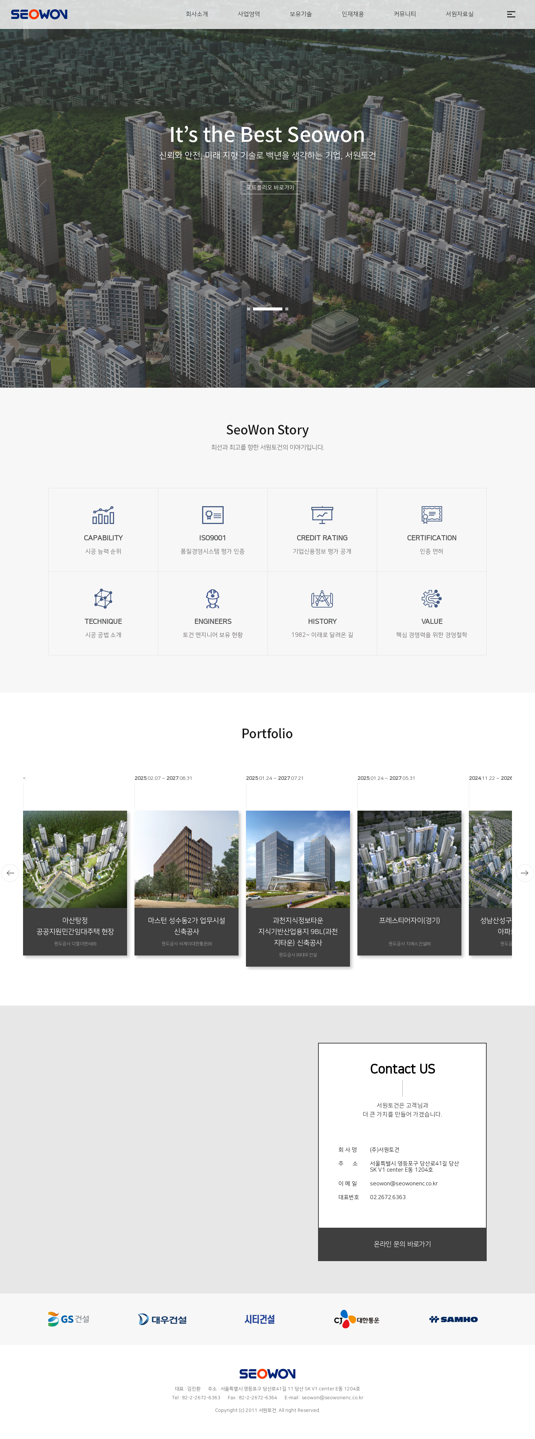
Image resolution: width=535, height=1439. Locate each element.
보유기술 (301, 14)
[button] (248, 308)
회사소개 (197, 14)
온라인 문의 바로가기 (402, 1244)
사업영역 (249, 14)
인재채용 (353, 14)
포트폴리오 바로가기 (270, 188)
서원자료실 (460, 14)
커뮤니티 (405, 14)
